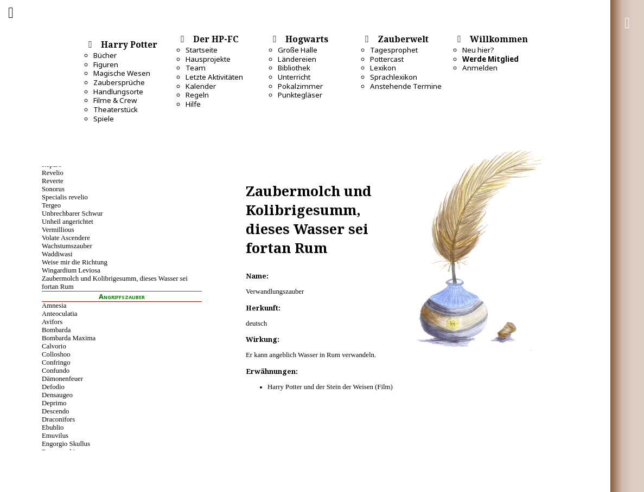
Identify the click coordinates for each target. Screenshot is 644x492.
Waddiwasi (57, 254)
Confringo (56, 362)
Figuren (105, 64)
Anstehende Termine (406, 86)
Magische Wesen (121, 73)
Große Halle (297, 50)
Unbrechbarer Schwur (72, 213)
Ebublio (53, 427)
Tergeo (51, 205)
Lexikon (383, 68)
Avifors (52, 322)
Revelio (52, 173)
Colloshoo (56, 354)
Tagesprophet (394, 50)
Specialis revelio (65, 197)
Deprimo (54, 403)
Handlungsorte (118, 91)
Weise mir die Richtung (74, 262)
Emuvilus (55, 435)
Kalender (201, 86)
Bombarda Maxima (68, 338)
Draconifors (58, 419)
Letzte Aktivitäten (214, 77)
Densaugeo (57, 395)
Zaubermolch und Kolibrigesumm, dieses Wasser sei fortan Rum (115, 282)
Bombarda (56, 330)
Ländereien (297, 59)
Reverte (52, 181)
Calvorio (54, 346)
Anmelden (480, 68)
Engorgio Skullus (66, 444)
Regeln (197, 95)
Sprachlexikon (393, 77)
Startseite (202, 50)
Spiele (103, 119)
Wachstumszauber (67, 246)
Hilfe (193, 104)
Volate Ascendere (66, 238)
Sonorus (53, 189)
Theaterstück (115, 109)
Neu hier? (478, 50)
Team (196, 68)
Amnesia (54, 305)
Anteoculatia (59, 314)
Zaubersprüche (119, 82)
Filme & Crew (115, 100)
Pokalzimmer (300, 86)
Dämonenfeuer (62, 379)
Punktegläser (300, 95)
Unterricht (294, 77)
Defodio (53, 387)
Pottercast (387, 59)
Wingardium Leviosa (71, 270)
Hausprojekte (208, 59)
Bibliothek (294, 68)
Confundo (55, 370)
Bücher (105, 55)
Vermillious (58, 230)
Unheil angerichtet (67, 221)
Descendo (55, 411)
